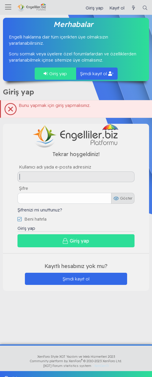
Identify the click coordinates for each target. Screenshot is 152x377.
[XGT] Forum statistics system (76, 366)
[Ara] (145, 7)
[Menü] (8, 7)
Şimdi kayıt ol (97, 73)
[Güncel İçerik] (133, 7)
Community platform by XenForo (76, 361)
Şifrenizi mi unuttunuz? (39, 210)
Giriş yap (55, 73)
